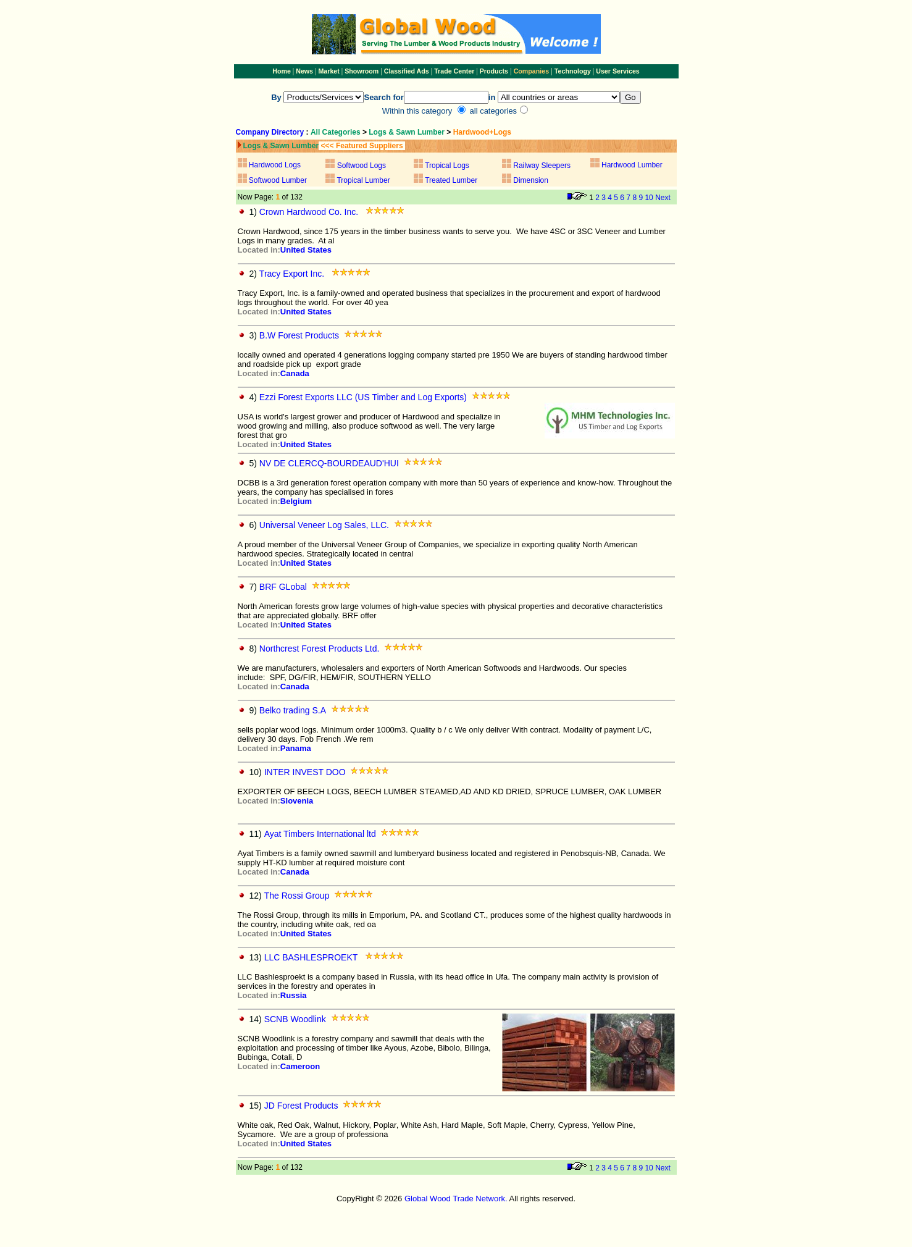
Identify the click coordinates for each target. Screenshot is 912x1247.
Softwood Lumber (278, 180)
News (303, 71)
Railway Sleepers (542, 165)
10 (649, 197)
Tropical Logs (447, 165)
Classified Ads (406, 71)
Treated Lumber (451, 180)
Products (495, 71)
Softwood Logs (361, 165)
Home (281, 71)
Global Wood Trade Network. (456, 1198)
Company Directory (270, 132)
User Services (618, 71)
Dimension (530, 180)
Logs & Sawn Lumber (407, 132)
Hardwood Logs (275, 165)
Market (328, 71)
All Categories (336, 132)
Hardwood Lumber (632, 165)
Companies (531, 71)
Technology (572, 71)
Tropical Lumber (362, 180)
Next (663, 197)
